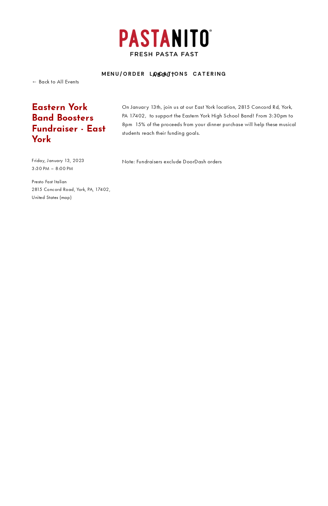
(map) (65, 197)
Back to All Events (59, 81)
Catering (209, 73)
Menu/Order (123, 73)
